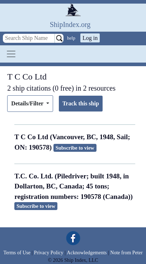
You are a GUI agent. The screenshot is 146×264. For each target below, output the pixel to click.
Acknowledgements (87, 252)
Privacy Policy (48, 252)
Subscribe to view (75, 148)
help (71, 38)
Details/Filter (27, 103)
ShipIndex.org (70, 24)
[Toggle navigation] (11, 54)
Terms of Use (16, 252)
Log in (90, 38)
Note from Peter (126, 252)
